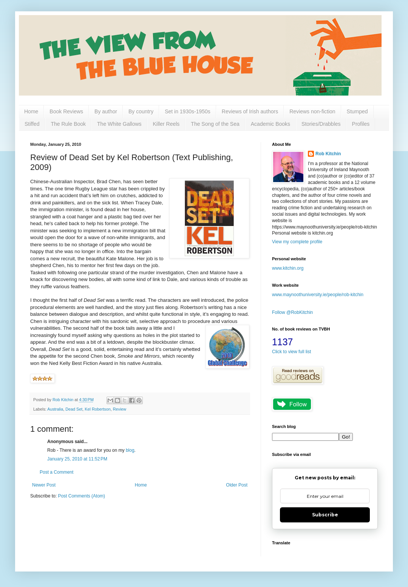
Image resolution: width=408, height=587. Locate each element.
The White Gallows (119, 124)
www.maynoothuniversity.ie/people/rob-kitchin (317, 294)
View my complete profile (297, 241)
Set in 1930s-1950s (187, 111)
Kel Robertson (97, 409)
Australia (55, 409)
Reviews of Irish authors (250, 111)
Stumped (357, 111)
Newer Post (44, 485)
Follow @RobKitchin (292, 312)
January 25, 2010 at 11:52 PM (77, 459)
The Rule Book (68, 124)
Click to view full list (291, 351)
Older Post (236, 485)
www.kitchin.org (287, 268)
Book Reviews (66, 111)
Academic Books (270, 124)
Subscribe (325, 514)
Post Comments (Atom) (81, 496)
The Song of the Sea (215, 124)
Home (31, 111)
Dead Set (73, 409)
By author (105, 111)
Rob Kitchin (328, 153)
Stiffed (32, 124)
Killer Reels (166, 124)
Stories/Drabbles (321, 124)
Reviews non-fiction (312, 111)
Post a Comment (56, 472)
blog (130, 450)
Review (119, 409)
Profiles (361, 124)
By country (140, 111)
